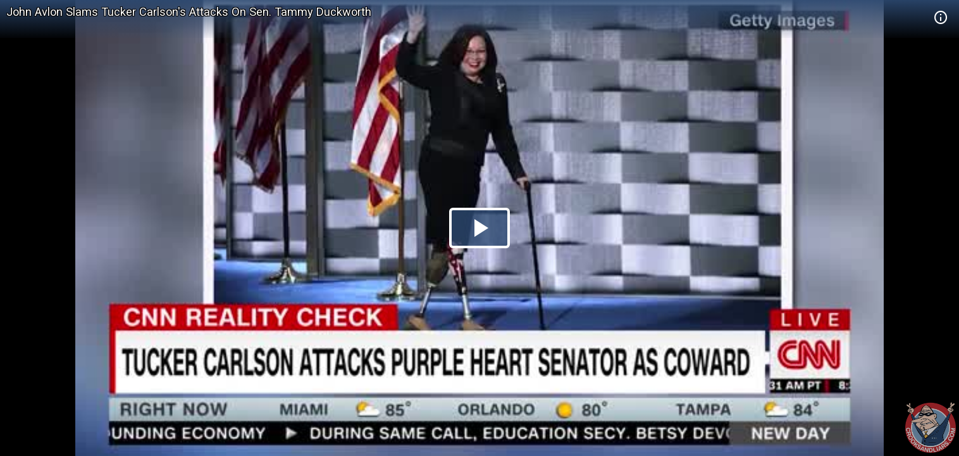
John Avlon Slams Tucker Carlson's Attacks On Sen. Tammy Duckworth (188, 11)
